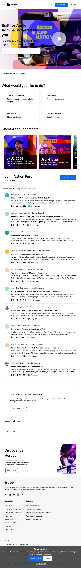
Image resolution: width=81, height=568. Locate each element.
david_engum (15, 344)
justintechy (14, 213)
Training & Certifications (13, 509)
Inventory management (34, 519)
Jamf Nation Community (13, 512)
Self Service (9, 541)
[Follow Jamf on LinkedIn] (10, 494)
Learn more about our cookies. (40, 554)
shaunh (13, 288)
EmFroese (14, 307)
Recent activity (9, 189)
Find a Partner (9, 526)
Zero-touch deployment (34, 509)
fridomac (14, 269)
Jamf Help (8, 506)
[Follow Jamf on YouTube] (14, 494)
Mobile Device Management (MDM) (38, 512)
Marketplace (9, 519)
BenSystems (15, 232)
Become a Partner (11, 523)
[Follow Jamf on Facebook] (22, 494)
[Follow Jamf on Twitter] (6, 494)
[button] (41, 564)
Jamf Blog (8, 516)
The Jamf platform (32, 506)
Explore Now (11, 470)
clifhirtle (13, 325)
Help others (21, 189)
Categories (32, 189)
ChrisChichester (16, 251)
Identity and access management (16, 544)
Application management (34, 516)
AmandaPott (15, 194)
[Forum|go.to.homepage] (12, 4)
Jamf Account (9, 529)
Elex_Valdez (15, 363)
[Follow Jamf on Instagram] (18, 494)
